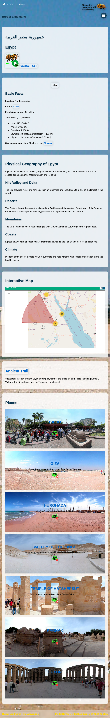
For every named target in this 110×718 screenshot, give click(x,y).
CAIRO (55, 422)
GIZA (55, 464)
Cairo (16, 106)
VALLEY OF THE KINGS (55, 547)
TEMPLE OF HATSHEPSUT (55, 589)
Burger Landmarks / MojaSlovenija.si (20, 714)
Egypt (11, 4)
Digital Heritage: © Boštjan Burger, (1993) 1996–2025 (81, 714)
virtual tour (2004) (28, 66)
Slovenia (48, 143)
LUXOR (55, 672)
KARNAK (55, 630)
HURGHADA (55, 505)
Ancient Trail (16, 371)
